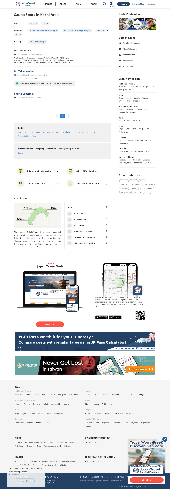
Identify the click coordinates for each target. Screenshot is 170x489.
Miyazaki (127, 163)
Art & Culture (148, 184)
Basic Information (32, 442)
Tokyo (127, 101)
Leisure (44, 442)
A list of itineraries (128, 49)
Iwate (138, 86)
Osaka (134, 129)
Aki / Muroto (48, 132)
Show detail (50, 324)
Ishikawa (138, 109)
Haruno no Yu (22, 50)
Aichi (135, 120)
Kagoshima (137, 163)
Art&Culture (19, 446)
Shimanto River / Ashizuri (28, 136)
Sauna (76, 148)
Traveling (124, 181)
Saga (129, 160)
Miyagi (145, 86)
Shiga (121, 129)
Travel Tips (137, 192)
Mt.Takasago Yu (24, 71)
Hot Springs (125, 192)
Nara (148, 129)
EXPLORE (47, 4)
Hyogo (141, 129)
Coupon (147, 192)
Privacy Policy (51, 481)
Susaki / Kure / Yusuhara (85, 132)
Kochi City (22, 132)
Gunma (137, 98)
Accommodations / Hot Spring (31, 148)
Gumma (106, 394)
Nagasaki (137, 160)
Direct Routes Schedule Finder (54, 465)
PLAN (78, 4)
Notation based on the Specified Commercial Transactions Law (101, 481)
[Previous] (59, 116)
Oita (120, 163)
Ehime (140, 151)
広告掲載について (123, 477)
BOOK (94, 4)
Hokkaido (123, 86)
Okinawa (147, 163)
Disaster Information (93, 442)
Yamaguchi (123, 143)
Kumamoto (147, 160)
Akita (152, 86)
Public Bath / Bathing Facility (58, 148)
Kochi (20, 128)
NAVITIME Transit (48, 483)
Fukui (146, 109)
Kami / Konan (34, 132)
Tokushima (123, 151)
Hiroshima (149, 140)
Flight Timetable (52, 477)
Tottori (121, 140)
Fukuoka (122, 160)
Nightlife (137, 184)
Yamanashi (123, 112)
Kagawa (133, 151)
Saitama (145, 98)
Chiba (121, 101)
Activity (133, 181)
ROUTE (63, 4)
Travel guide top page (129, 43)
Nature (142, 181)
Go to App (151, 4)
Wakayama (123, 132)
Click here (146, 480)
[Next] (67, 116)
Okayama (139, 140)
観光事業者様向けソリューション (103, 477)
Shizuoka (127, 120)
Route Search (20, 461)
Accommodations (145, 188)
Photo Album (126, 66)
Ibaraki (121, 98)
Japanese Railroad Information (62, 461)
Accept (25, 481)
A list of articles (127, 54)
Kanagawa (136, 101)
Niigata (122, 109)
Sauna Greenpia (24, 93)
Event (39, 446)
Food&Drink (62, 442)
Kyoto (127, 129)
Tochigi (129, 98)
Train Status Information (95, 461)
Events (133, 188)
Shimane (129, 140)
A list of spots (126, 60)
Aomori (131, 86)
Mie (140, 120)
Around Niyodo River (64, 132)
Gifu (120, 120)
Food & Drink (125, 184)
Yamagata (123, 89)
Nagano (133, 112)
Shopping (124, 188)
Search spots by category (38, 461)
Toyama (129, 109)
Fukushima (133, 89)
